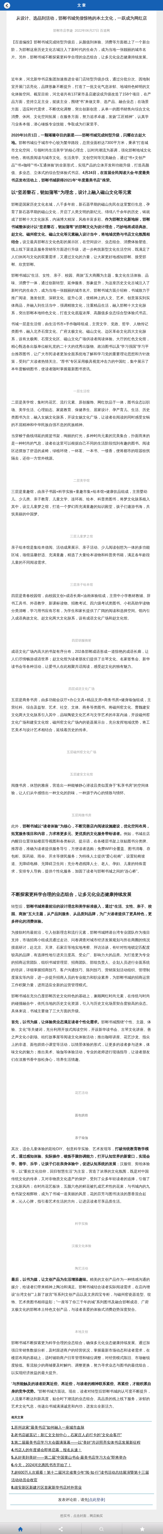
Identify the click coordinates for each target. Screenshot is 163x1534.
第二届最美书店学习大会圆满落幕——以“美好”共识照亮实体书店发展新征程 (76, 1442)
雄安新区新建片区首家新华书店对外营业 (46, 1487)
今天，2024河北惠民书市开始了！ (41, 1465)
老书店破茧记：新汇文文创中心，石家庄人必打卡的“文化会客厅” (66, 1435)
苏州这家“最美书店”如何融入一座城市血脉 (47, 1427)
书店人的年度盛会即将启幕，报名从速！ (46, 1450)
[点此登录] (96, 1500)
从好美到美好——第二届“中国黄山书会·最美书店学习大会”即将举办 (68, 1457)
